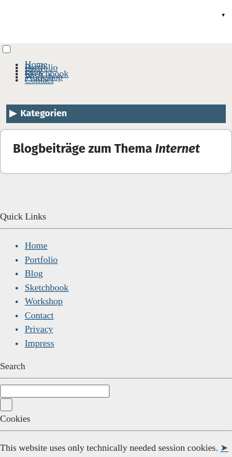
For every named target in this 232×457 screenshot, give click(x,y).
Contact (39, 80)
